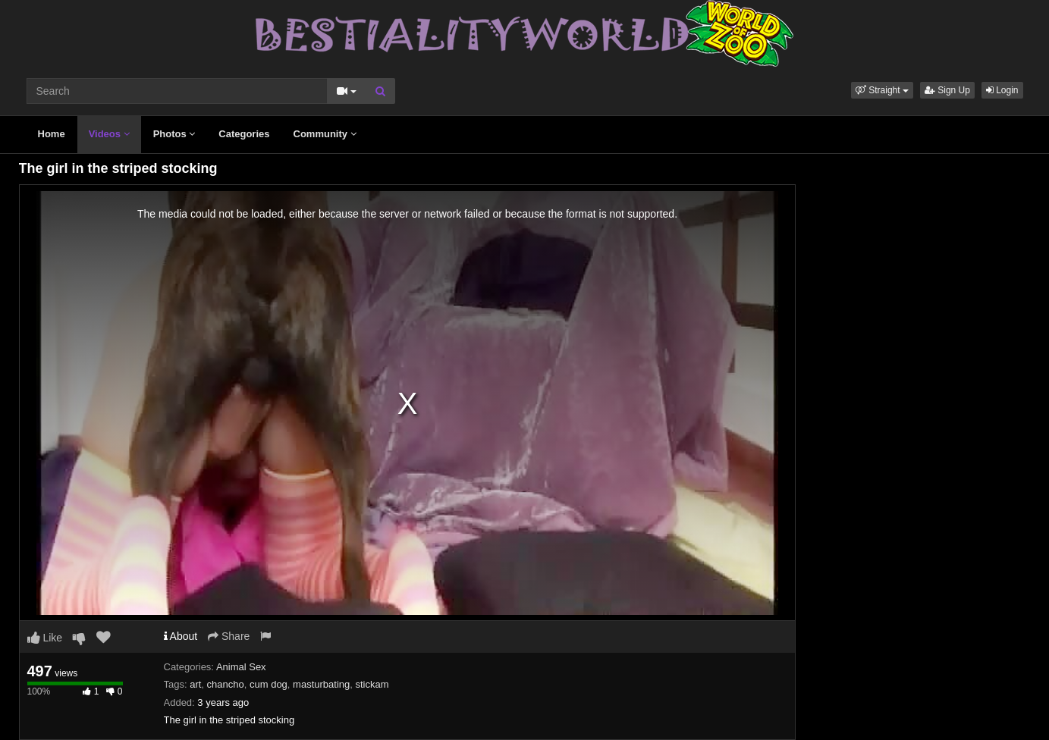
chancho (225, 684)
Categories (243, 134)
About (181, 636)
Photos (174, 134)
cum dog (268, 684)
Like (45, 638)
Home (51, 134)
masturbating (321, 684)
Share (229, 636)
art (195, 684)
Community (325, 134)
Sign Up (947, 90)
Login (1002, 90)
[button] (882, 90)
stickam (371, 684)
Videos (109, 134)
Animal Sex (241, 667)
